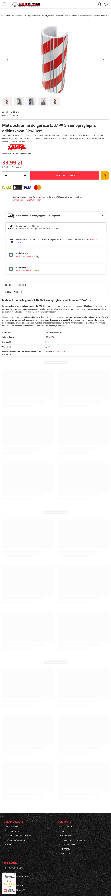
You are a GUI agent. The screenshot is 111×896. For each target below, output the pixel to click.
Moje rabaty (64, 849)
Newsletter (64, 853)
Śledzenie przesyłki (13, 831)
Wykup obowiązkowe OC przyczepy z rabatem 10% (47, 198)
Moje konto (64, 821)
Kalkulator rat (58, 255)
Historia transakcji (67, 844)
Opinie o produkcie (17, 285)
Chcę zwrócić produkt (15, 840)
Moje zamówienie (13, 821)
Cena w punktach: (24, 226)
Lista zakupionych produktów (72, 840)
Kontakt (8, 844)
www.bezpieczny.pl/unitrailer (27, 199)
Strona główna (18, 15)
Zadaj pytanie (14, 292)
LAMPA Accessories (22, 153)
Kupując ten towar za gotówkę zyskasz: (33, 228)
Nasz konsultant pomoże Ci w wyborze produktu (57, 240)
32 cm (16, 112)
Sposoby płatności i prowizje (18, 877)
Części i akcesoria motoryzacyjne (40, 15)
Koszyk (62, 831)
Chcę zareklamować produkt (18, 836)
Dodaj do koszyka (65, 175)
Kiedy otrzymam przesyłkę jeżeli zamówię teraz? (38, 215)
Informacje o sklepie (14, 868)
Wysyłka (8, 872)
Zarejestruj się (65, 827)
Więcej (60, 351)
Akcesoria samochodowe (66, 15)
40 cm (15, 115)
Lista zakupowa (65, 836)
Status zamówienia (13, 827)
